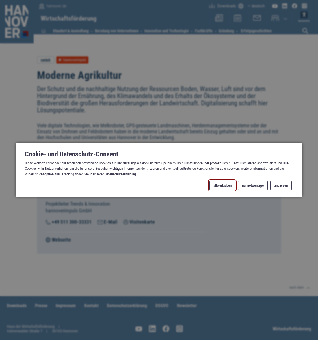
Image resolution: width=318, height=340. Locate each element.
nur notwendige (253, 185)
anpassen (281, 185)
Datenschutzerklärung (120, 174)
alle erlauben (222, 185)
